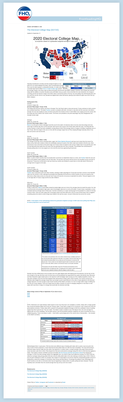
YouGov (48, 110)
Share (29, 390)
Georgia (61, 387)
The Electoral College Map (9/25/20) (37, 374)
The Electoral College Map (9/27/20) (43, 30)
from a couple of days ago (50, 88)
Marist (29, 125)
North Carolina (75, 387)
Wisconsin (30, 389)
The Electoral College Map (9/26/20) (37, 370)
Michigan (66, 387)
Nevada (69, 387)
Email (63, 382)
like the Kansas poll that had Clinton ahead (71, 352)
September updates (83, 387)
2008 (28, 296)
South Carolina (91, 387)
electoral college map (54, 387)
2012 (28, 295)
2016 (28, 293)
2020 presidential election (36, 387)
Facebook (51, 382)
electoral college (46, 387)
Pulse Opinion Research (64, 141)
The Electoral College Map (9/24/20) (37, 377)
